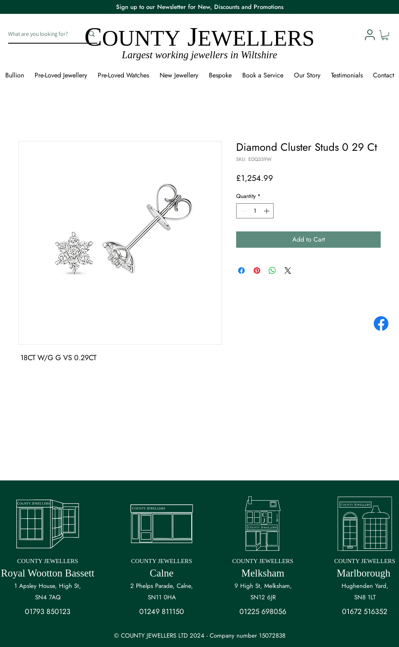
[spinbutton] (255, 211)
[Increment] (267, 211)
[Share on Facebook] (241, 270)
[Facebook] (381, 323)
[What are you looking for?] (40, 34)
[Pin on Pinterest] (257, 270)
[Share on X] (288, 270)
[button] (385, 35)
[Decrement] (242, 211)
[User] (370, 34)
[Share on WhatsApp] (272, 270)
